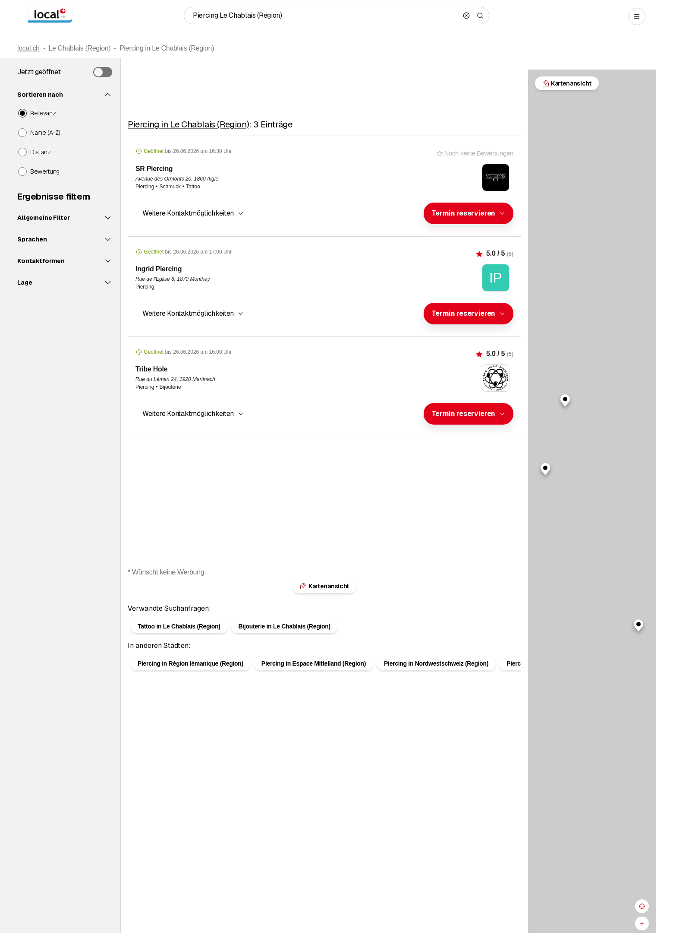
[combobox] (468, 213)
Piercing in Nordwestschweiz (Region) (436, 663)
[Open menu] (636, 16)
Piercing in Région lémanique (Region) (190, 663)
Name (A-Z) (45, 132)
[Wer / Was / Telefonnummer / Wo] (325, 15)
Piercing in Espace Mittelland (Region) (313, 663)
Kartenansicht (324, 586)
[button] (468, 213)
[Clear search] (466, 15)
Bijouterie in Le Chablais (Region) (284, 626)
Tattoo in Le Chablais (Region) (179, 626)
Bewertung (45, 171)
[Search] (480, 15)
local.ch (28, 48)
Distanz (40, 152)
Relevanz (43, 113)
